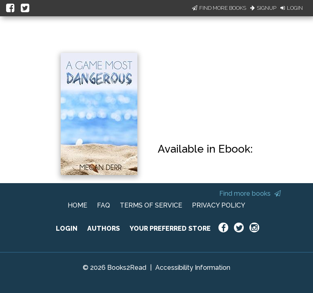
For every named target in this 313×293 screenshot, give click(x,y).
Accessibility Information (192, 267)
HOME (77, 205)
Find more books (250, 193)
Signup (263, 8)
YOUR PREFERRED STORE (170, 228)
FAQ (103, 205)
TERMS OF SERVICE (151, 205)
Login (291, 8)
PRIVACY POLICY (218, 205)
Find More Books (219, 8)
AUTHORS (103, 228)
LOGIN (66, 228)
